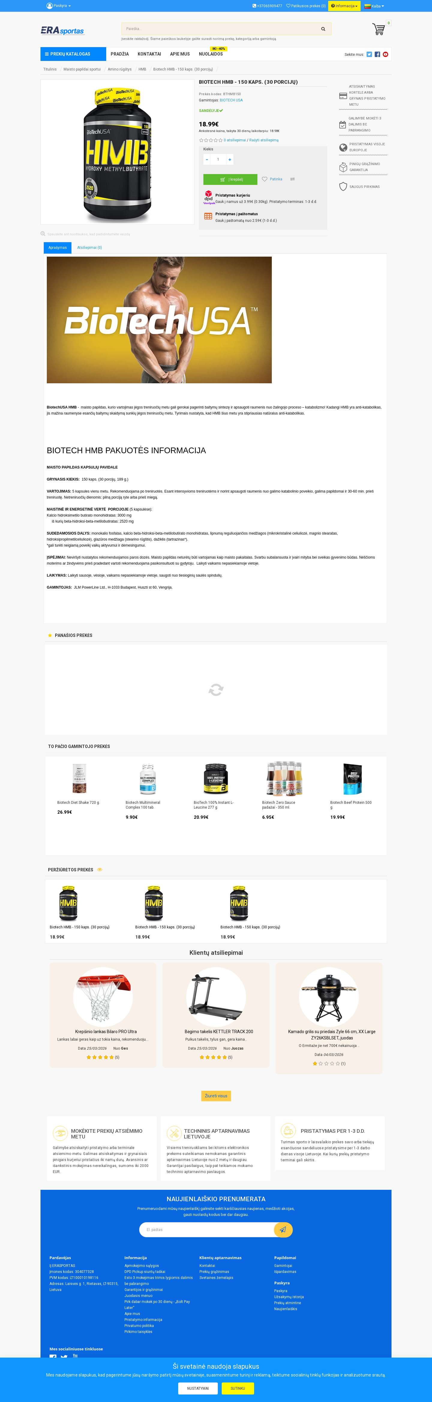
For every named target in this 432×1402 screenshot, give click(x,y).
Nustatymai (198, 1388)
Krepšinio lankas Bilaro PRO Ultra (106, 1031)
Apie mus (132, 1314)
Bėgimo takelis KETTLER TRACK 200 (219, 1031)
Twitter (370, 54)
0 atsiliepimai (235, 140)
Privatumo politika (139, 1326)
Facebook (378, 54)
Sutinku (238, 1388)
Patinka (272, 179)
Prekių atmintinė (287, 1303)
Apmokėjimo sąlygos (141, 1266)
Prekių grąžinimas (214, 1272)
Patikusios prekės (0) (306, 6)
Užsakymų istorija (289, 1297)
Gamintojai (283, 1266)
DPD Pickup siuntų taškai (144, 1272)
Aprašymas (57, 248)
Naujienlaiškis (285, 1309)
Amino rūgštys (120, 69)
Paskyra (280, 1291)
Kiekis (208, 149)
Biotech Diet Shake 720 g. (78, 802)
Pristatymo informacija (143, 1320)
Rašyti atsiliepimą (264, 140)
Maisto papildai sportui (82, 69)
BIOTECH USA (231, 100)
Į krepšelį (230, 179)
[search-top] (323, 29)
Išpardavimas (285, 1272)
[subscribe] (283, 1229)
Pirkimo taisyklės (138, 1332)
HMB (142, 69)
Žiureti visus (216, 1095)
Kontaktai (207, 1266)
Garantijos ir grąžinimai (143, 1290)
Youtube (386, 54)
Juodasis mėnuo (138, 1296)
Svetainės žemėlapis (216, 1278)
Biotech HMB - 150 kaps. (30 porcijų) (183, 69)
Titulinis (50, 69)
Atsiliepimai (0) (89, 248)
